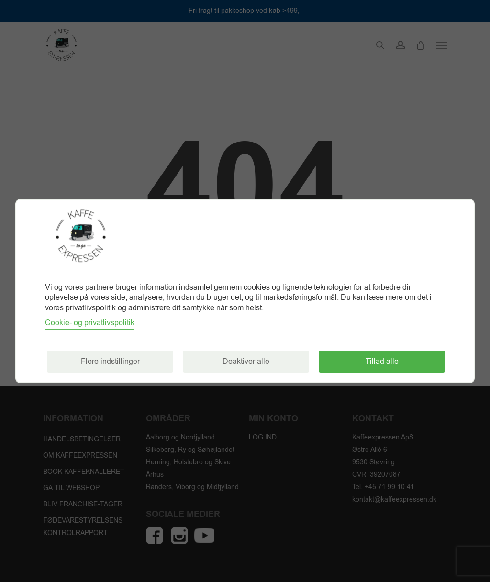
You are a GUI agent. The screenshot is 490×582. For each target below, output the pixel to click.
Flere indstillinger (110, 361)
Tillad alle (382, 361)
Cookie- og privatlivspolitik (89, 323)
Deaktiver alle (246, 361)
